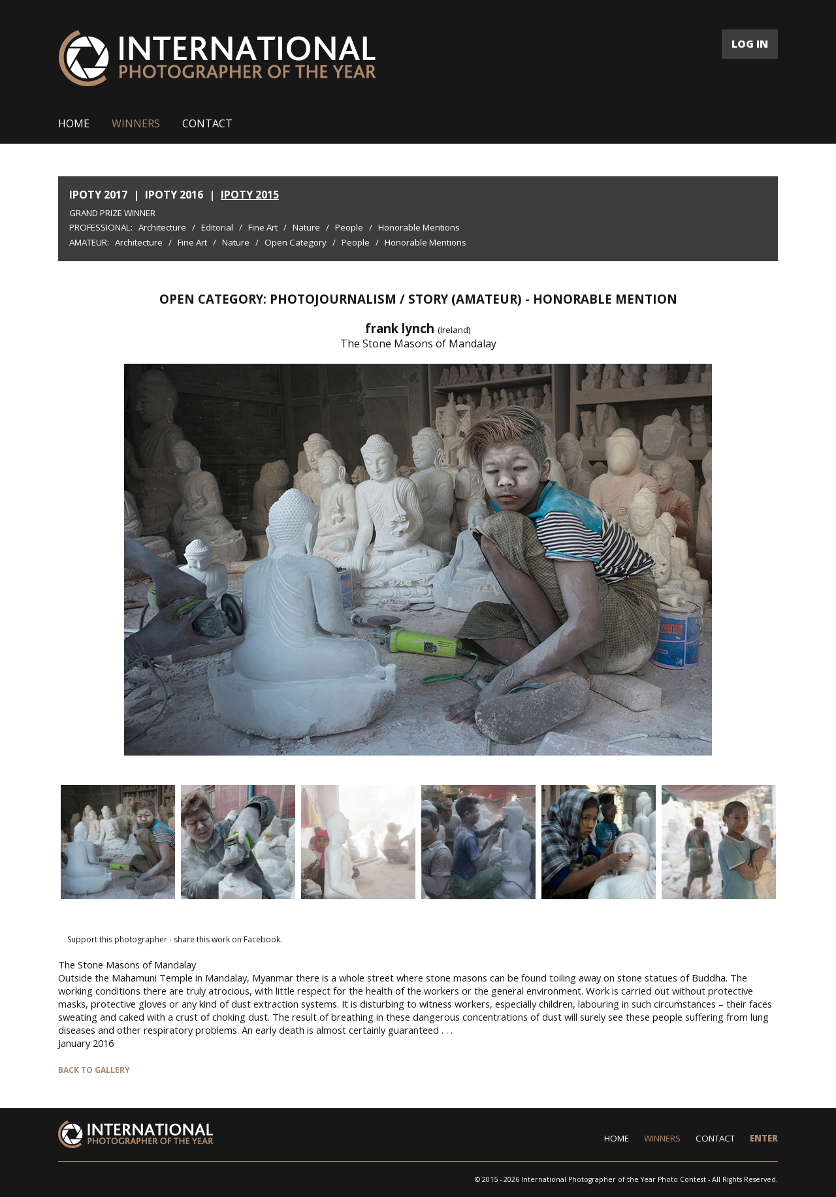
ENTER (764, 1138)
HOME (73, 123)
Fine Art (263, 227)
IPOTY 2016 (174, 194)
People (349, 227)
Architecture (162, 227)
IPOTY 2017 (98, 194)
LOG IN (750, 44)
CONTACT (207, 123)
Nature (306, 227)
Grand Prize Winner (112, 213)
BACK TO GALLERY (94, 1070)
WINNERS (136, 123)
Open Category (296, 242)
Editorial (217, 227)
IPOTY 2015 (250, 194)
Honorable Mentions (419, 227)
